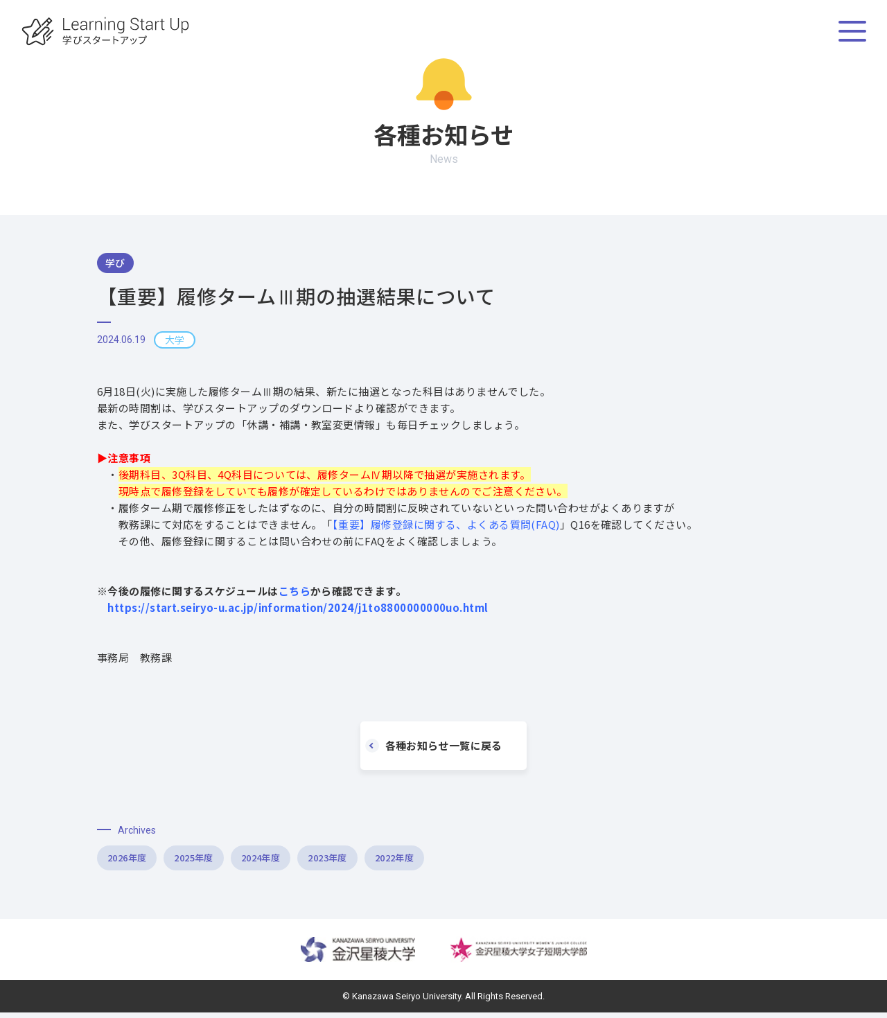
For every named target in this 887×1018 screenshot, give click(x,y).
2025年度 (239, 861)
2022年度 (530, 861)
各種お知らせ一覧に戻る (438, 745)
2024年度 (336, 861)
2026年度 (142, 861)
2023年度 (433, 861)
